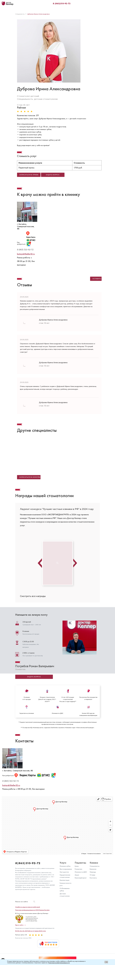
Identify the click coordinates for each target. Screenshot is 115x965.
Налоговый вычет (81, 878)
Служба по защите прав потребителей (27, 907)
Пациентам (80, 862)
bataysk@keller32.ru (26, 254)
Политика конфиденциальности (59, 963)
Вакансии (93, 869)
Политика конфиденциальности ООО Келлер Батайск (32, 910)
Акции (77, 875)
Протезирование (66, 869)
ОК (106, 962)
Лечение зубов (65, 866)
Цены (77, 866)
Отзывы (92, 875)
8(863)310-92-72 (27, 863)
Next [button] (75, 563)
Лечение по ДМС (81, 872)
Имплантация (64, 880)
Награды (93, 872)
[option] (57, 519)
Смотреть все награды (33, 596)
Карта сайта (19, 925)
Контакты (93, 878)
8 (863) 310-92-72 (25, 249)
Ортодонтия (64, 872)
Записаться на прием (28, 175)
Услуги (63, 862)
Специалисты (94, 866)
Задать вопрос (34, 677)
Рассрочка (78, 869)
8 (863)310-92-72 (61, 3)
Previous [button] (40, 563)
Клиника (94, 862)
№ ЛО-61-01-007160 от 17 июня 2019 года (30, 931)
